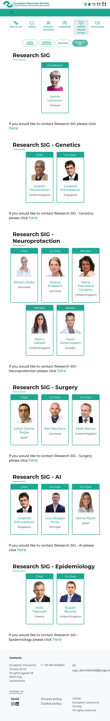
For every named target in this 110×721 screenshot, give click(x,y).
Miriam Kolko (24, 282)
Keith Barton (86, 428)
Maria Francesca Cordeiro (86, 286)
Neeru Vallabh (39, 341)
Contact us (16, 691)
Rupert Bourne (70, 609)
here (13, 128)
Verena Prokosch (55, 284)
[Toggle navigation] (11, 12)
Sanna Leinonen (55, 98)
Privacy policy (51, 699)
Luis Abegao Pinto (55, 520)
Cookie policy (51, 703)
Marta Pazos (85, 518)
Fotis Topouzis (40, 609)
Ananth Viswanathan (39, 188)
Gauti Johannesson (70, 341)
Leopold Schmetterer (70, 188)
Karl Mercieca (55, 428)
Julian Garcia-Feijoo (24, 430)
